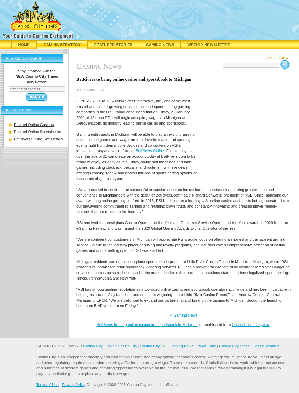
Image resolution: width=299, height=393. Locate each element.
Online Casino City (121, 346)
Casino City (92, 346)
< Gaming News (184, 315)
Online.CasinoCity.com (251, 324)
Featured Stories (113, 45)
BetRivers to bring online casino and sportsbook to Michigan (146, 324)
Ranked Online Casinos (34, 124)
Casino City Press (234, 346)
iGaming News (181, 346)
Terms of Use (47, 385)
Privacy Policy (73, 385)
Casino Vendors (266, 346)
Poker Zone (206, 346)
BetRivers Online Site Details (38, 139)
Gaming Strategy (62, 45)
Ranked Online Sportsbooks (37, 132)
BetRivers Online (150, 151)
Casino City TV (153, 346)
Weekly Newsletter (209, 45)
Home (24, 45)
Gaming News (160, 45)
